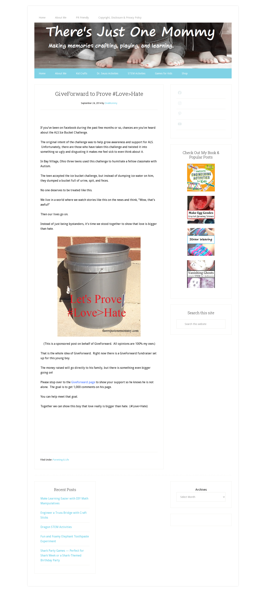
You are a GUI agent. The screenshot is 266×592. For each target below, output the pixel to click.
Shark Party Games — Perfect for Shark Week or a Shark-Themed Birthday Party (62, 555)
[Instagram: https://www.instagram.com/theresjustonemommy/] (178, 104)
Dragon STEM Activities (56, 527)
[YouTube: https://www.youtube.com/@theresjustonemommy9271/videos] (178, 125)
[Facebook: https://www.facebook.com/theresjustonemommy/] (178, 94)
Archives (201, 489)
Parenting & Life (61, 459)
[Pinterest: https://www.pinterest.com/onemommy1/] (178, 115)
